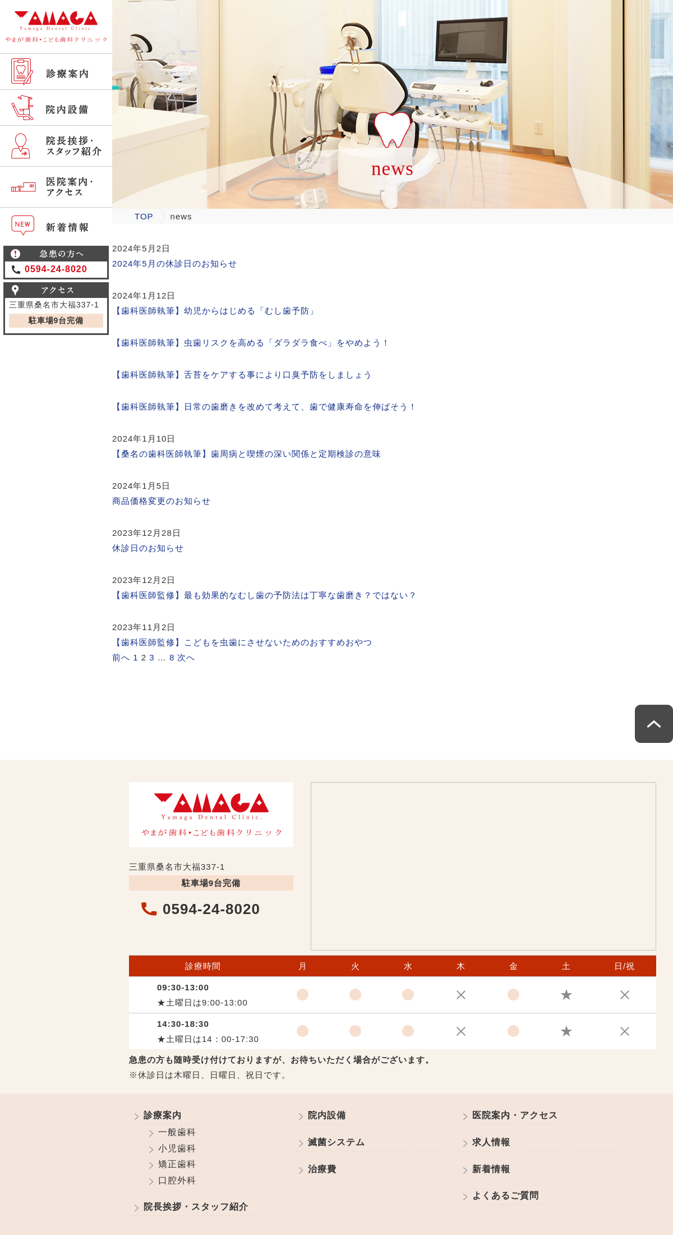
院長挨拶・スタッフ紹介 (196, 1206)
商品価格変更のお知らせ (161, 501)
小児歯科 (177, 1148)
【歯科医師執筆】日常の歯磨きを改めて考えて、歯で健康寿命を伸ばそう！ (264, 406)
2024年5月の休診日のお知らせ (174, 263)
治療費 (322, 1169)
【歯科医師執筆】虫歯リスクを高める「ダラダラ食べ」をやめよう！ (251, 342)
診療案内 (163, 1115)
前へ (121, 657)
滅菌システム (336, 1142)
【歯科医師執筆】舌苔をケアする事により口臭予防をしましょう (242, 374)
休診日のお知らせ (148, 548)
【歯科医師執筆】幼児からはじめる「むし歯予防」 (215, 310)
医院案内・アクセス (515, 1115)
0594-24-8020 (56, 269)
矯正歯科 (177, 1164)
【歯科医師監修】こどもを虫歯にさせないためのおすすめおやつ (242, 642)
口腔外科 (177, 1180)
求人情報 (491, 1142)
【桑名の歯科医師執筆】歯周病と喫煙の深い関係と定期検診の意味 (246, 453)
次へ (186, 657)
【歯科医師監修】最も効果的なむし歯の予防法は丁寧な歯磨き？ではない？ (264, 595)
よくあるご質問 (505, 1195)
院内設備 (327, 1115)
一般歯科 (177, 1132)
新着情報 (491, 1169)
